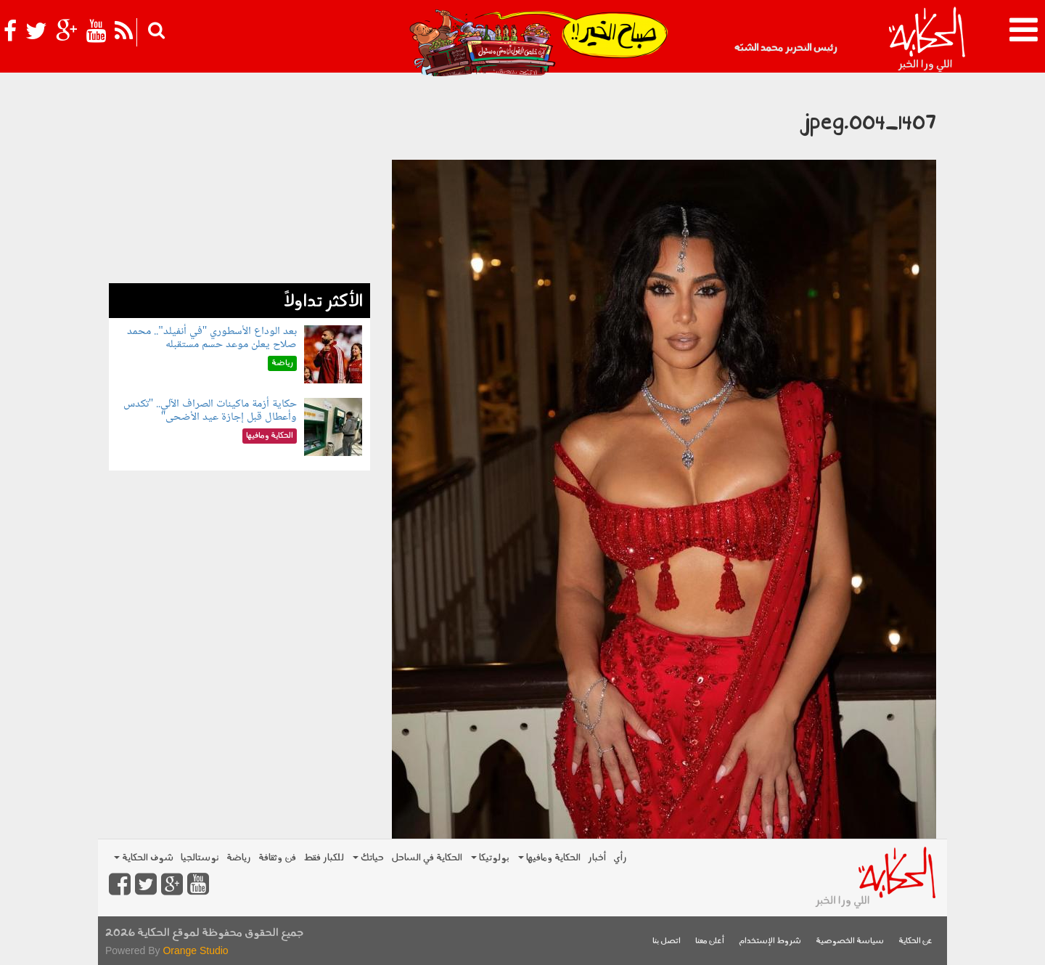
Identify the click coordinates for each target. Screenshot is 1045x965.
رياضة (238, 858)
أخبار (597, 858)
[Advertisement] (239, 181)
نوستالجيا (200, 858)
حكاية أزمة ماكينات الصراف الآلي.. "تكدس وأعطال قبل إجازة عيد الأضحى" (210, 410)
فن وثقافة (277, 858)
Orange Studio (195, 950)
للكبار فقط (323, 858)
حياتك (368, 858)
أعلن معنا (709, 941)
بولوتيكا (490, 858)
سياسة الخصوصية (850, 941)
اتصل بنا (666, 941)
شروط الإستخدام (770, 941)
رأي (620, 858)
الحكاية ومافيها (549, 858)
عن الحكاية (915, 941)
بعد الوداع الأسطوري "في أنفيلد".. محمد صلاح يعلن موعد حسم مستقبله (212, 338)
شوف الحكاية (143, 858)
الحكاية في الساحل (426, 858)
